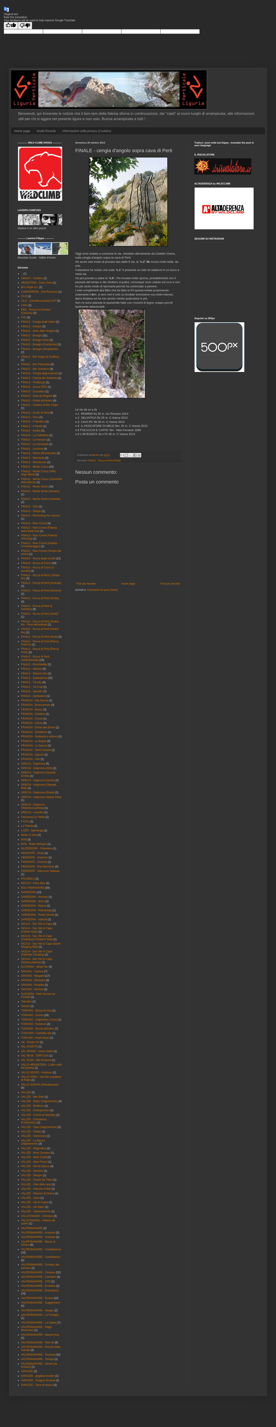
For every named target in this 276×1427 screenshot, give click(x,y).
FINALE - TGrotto (31, 682)
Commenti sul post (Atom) (102, 589)
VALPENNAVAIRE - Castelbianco (40, 1256)
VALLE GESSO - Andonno (36, 1072)
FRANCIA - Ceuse (31, 718)
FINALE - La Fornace (33, 439)
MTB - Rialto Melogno (34, 844)
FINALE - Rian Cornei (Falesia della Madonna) (39, 529)
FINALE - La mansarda (34, 444)
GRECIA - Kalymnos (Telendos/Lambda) (33, 806)
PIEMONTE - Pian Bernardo (37, 866)
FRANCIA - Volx (30, 759)
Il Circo (25, 821)
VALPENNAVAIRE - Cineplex (38, 1272)
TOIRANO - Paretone (33, 1024)
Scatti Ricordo (46, 131)
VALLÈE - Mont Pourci (34, 1161)
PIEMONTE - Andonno (34, 857)
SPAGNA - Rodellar (32, 984)
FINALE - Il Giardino (33, 421)
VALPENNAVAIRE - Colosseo (38, 1276)
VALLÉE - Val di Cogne (34, 1202)
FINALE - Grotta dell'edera (36, 400)
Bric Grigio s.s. (29, 287)
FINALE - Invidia (30, 430)
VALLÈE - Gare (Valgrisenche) (39, 1127)
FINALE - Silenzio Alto (34, 673)
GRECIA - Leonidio (32, 812)
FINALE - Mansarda (32, 457)
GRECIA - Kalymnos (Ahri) (36, 768)
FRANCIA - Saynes (32, 754)
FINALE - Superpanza (34, 677)
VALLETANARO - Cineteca (37, 1216)
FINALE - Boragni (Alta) (35, 339)
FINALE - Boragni (31, 335)
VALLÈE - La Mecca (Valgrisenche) (33, 1142)
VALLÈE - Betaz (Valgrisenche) (39, 1101)
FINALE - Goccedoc (33, 391)
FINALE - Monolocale (33, 462)
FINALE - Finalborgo (33, 382)
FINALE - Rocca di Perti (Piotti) (104, 460)
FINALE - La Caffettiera (35, 435)
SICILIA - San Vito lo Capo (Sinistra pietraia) (36, 960)
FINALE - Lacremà (32, 448)
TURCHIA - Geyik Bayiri (35, 1037)
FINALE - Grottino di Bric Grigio (39, 405)
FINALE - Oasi (29, 506)
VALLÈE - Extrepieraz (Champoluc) (34, 1121)
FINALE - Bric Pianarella (35, 364)
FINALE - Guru (30, 417)
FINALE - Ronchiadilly (34, 664)
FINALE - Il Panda (31, 426)
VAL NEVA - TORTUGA (34, 1055)
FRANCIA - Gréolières (34, 732)
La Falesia (27, 825)
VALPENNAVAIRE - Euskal (37, 1298)
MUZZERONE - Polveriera (36, 848)
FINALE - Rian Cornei (34, 523)
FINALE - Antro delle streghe (38, 330)
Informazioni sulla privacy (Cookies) (86, 131)
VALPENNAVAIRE (31, 1228)
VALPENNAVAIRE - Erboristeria (39, 1290)
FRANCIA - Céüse (31, 723)
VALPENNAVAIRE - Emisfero (38, 1285)
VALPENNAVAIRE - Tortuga (37, 1359)
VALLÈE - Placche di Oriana (37, 1193)
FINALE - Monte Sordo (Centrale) (40, 499)
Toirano (25, 1006)
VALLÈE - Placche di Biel (36, 1188)
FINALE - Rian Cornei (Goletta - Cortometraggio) (39, 545)
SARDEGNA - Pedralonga (36, 910)
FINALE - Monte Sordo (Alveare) (40, 491)
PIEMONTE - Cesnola (34, 861)
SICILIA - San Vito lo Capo (36, 923)
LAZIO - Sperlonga (32, 830)
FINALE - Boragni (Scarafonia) (39, 344)
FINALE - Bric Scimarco (35, 368)
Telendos (26, 1001)
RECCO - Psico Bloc (33, 883)
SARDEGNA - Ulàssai (34, 919)
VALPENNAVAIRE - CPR (35, 1281)
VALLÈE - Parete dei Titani (36, 1179)
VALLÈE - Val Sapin (32, 1206)
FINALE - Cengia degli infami (38, 321)
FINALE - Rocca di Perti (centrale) (41, 583)
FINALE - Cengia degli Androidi (39, 373)
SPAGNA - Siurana (32, 989)
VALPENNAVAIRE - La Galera (39, 1322)
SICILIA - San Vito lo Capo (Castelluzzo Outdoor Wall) (37, 937)
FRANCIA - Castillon (33, 713)
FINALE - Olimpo (31, 511)
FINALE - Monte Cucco (34, 466)
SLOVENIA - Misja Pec (34, 966)
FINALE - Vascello (31, 691)
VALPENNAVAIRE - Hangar (37, 1310)
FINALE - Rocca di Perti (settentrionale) (35, 658)
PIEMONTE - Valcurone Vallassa (40, 871)
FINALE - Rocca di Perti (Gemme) (41, 590)
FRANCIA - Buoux (31, 709)
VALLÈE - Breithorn (32, 1105)
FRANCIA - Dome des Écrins (38, 727)
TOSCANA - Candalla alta (36, 1033)
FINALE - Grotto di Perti (35, 412)
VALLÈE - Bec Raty (32, 1096)
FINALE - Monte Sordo (34, 486)
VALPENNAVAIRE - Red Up (37, 1342)
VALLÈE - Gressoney (33, 1135)
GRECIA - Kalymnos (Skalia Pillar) (41, 797)
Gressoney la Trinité (33, 817)
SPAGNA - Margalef (32, 975)
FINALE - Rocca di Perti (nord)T (40, 613)
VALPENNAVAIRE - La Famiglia (40, 1314)
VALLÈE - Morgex (31, 1175)
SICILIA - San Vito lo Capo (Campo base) (36, 930)
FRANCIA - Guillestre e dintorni (39, 736)
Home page (22, 131)
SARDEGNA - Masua (33, 905)
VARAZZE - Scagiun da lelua (38, 1380)
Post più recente (86, 583)
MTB (24, 839)
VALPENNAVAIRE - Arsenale (38, 1237)
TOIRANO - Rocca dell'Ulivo (37, 1028)
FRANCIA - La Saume (34, 745)
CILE (24, 296)
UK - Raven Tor (30, 1042)
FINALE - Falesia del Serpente (39, 378)
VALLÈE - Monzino (32, 1170)
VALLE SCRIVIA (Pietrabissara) (39, 1084)
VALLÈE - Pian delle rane (36, 1184)
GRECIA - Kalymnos (33, 763)
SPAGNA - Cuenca (32, 971)
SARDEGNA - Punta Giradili (37, 914)
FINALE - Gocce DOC (34, 386)
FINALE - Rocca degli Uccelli (38, 558)
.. (22, 273)
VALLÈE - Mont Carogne (35, 1152)
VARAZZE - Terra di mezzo (37, 1385)
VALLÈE (26, 1092)
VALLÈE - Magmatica (33, 1148)
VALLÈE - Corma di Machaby (38, 1114)
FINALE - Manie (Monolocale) (38, 453)
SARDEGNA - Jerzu (33, 901)
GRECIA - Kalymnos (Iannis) (38, 780)
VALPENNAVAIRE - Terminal (38, 1354)
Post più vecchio (170, 583)
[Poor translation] (25, 25)
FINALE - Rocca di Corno (36, 563)
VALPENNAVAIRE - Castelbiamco (41, 1249)
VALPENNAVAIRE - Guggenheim (40, 1302)
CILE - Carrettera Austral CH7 (38, 300)
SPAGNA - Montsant (33, 980)
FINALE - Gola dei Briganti (36, 395)
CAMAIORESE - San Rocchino (39, 291)
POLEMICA (28, 878)
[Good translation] (11, 25)
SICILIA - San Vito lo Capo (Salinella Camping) (36, 953)
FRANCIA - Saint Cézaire (36, 750)
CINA (24, 305)
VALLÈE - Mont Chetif (34, 1157)
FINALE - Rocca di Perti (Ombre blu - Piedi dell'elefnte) (40, 623)
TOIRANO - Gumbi (32, 1015)
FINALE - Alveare (31, 326)
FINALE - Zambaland (33, 696)
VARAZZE (27, 1371)
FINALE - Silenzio (31, 668)
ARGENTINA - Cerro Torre (36, 282)
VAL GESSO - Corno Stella (37, 1051)
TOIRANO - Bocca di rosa (36, 1010)
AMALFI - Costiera (32, 278)
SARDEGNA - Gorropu (34, 896)
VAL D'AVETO (29, 1046)
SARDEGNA (28, 892)
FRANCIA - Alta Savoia (34, 700)
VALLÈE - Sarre (30, 1197)
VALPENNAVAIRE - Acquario (38, 1232)
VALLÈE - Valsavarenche (36, 1211)
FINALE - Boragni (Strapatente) (39, 349)
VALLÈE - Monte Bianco (35, 1166)
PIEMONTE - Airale (32, 853)
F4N (23, 317)
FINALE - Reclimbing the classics (40, 515)
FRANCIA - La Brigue (33, 741)
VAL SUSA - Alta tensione (36, 1060)
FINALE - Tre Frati (31, 687)
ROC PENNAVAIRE (32, 887)
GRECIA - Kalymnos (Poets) (37, 792)
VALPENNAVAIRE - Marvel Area (40, 1334)
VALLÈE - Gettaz (31, 1131)
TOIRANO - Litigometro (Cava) (39, 1019)
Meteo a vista (29, 834)
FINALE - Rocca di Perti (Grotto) (40, 598)
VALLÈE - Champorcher (35, 1110)
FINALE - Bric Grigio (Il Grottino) (40, 356)
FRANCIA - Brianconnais (35, 704)
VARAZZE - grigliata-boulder (37, 1375)
